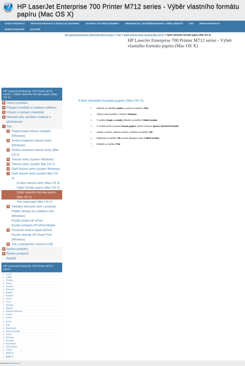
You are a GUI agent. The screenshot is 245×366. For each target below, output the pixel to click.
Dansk (9, 283)
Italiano (9, 314)
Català (9, 277)
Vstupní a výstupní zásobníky (102, 23)
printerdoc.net (15, 363)
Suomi (9, 299)
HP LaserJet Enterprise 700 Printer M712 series (8, 7)
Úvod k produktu (15, 23)
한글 (8, 325)
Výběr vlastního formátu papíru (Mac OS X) (36, 195)
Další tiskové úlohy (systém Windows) (36, 168)
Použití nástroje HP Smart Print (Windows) (32, 237)
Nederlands (11, 328)
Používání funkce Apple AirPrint (32, 230)
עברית (8, 302)
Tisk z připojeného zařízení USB (32, 244)
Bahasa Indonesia (14, 311)
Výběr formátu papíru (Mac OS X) (38, 187)
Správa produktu (209, 23)
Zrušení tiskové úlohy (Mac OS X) (38, 182)
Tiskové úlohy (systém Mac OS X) (33, 164)
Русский (10, 340)
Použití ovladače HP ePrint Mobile (33, 225)
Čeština (9, 280)
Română (10, 337)
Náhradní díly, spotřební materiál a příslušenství (154, 23)
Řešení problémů (14, 29)
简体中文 (10, 353)
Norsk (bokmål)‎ (13, 331)
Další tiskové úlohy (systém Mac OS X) (144, 35)
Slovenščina (11, 347)
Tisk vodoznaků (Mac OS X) (35, 201)
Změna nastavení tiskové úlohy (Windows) (32, 143)
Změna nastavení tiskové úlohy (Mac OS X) (35, 152)
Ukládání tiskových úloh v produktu (34, 206)
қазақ (8, 321)
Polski (8, 334)
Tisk (191, 23)
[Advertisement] (94, 63)
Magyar (9, 308)
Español (9, 295)
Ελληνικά (10, 289)
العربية (8, 274)
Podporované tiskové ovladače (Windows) (31, 133)
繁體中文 (10, 356)
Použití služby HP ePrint (27, 220)
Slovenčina (11, 343)
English (9, 292)
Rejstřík (35, 29)
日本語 (9, 317)
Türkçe (9, 350)
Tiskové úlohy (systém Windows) (33, 159)
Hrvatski (9, 305)
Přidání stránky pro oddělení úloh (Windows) (33, 213)
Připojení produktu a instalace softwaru (55, 23)
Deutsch (9, 286)
